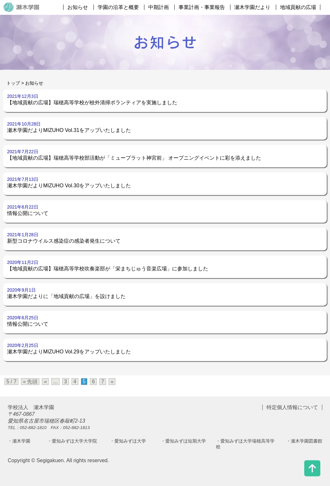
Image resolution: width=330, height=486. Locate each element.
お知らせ (77, 7)
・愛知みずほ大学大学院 (72, 441)
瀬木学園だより (252, 7)
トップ (13, 83)
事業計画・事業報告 (202, 7)
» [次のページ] (112, 381)
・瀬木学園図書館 (304, 441)
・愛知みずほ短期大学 (183, 441)
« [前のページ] (45, 381)
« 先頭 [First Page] (30, 381)
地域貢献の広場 (298, 7)
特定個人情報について (292, 407)
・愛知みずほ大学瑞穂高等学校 (245, 443)
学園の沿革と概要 (118, 7)
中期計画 (158, 7)
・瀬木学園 (19, 441)
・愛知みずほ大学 (128, 441)
